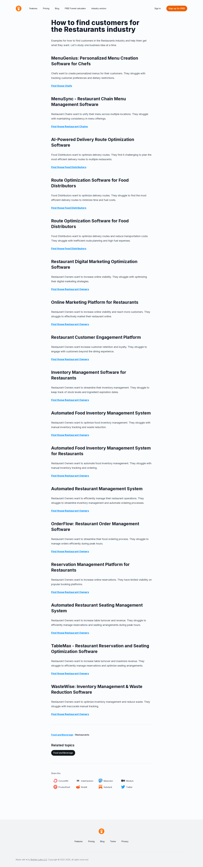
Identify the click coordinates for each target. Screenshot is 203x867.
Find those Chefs (61, 85)
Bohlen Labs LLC (39, 859)
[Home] (18, 8)
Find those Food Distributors (68, 167)
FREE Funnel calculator (75, 8)
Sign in (158, 8)
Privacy (125, 841)
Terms (113, 841)
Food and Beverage (63, 753)
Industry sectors (98, 8)
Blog (57, 8)
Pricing (46, 8)
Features (33, 8)
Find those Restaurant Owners (70, 289)
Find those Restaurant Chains (69, 126)
